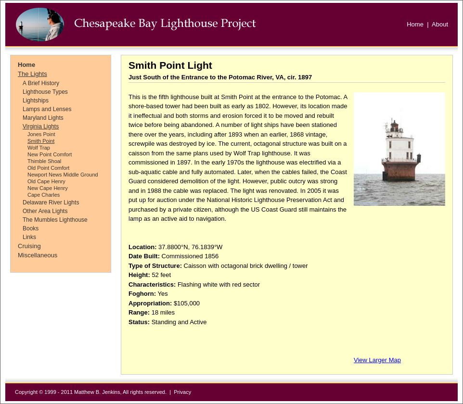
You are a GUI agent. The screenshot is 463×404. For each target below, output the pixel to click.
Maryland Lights (43, 117)
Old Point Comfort (48, 168)
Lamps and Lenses (47, 109)
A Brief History (41, 83)
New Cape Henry (47, 188)
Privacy (182, 392)
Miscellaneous (37, 255)
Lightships (36, 100)
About (440, 24)
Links (29, 237)
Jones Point (41, 134)
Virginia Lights (41, 126)
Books (31, 228)
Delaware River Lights (51, 202)
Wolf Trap (38, 148)
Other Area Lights (45, 211)
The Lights (32, 73)
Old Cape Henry (46, 181)
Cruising (29, 246)
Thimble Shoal (44, 161)
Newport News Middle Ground (62, 174)
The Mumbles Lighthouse (55, 219)
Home (415, 24)
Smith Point (40, 141)
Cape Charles (43, 195)
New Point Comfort (49, 154)
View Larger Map (377, 360)
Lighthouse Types (45, 91)
